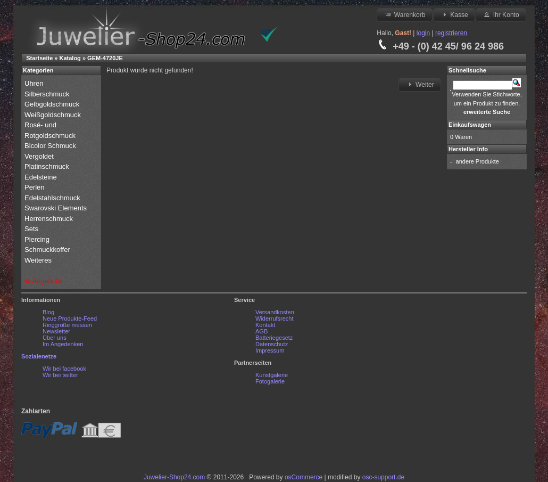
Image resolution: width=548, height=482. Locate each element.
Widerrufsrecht (274, 318)
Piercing (36, 239)
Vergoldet (40, 156)
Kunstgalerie (271, 375)
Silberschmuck (47, 94)
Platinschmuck (47, 166)
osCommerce (303, 477)
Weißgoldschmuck (53, 115)
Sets (31, 229)
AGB (261, 331)
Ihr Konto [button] (501, 14)
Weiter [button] (419, 84)
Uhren (34, 83)
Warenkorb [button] (404, 14)
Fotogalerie (270, 381)
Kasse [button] (454, 14)
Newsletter (56, 331)
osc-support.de (383, 477)
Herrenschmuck (49, 219)
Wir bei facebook (64, 368)
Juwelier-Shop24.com (174, 477)
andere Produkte (477, 161)
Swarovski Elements (55, 208)
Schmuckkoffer (47, 250)
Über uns (55, 337)
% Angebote (43, 281)
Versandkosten (274, 312)
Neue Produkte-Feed (70, 318)
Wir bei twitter (60, 375)
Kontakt (265, 325)
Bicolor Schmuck (51, 146)
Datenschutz (271, 344)
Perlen (35, 187)
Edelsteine (41, 177)
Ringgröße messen (67, 325)
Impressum (269, 350)
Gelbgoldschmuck (52, 104)
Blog (48, 312)
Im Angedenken (63, 344)
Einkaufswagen (470, 124)
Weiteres (39, 260)
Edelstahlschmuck (52, 198)
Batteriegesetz (274, 337)
